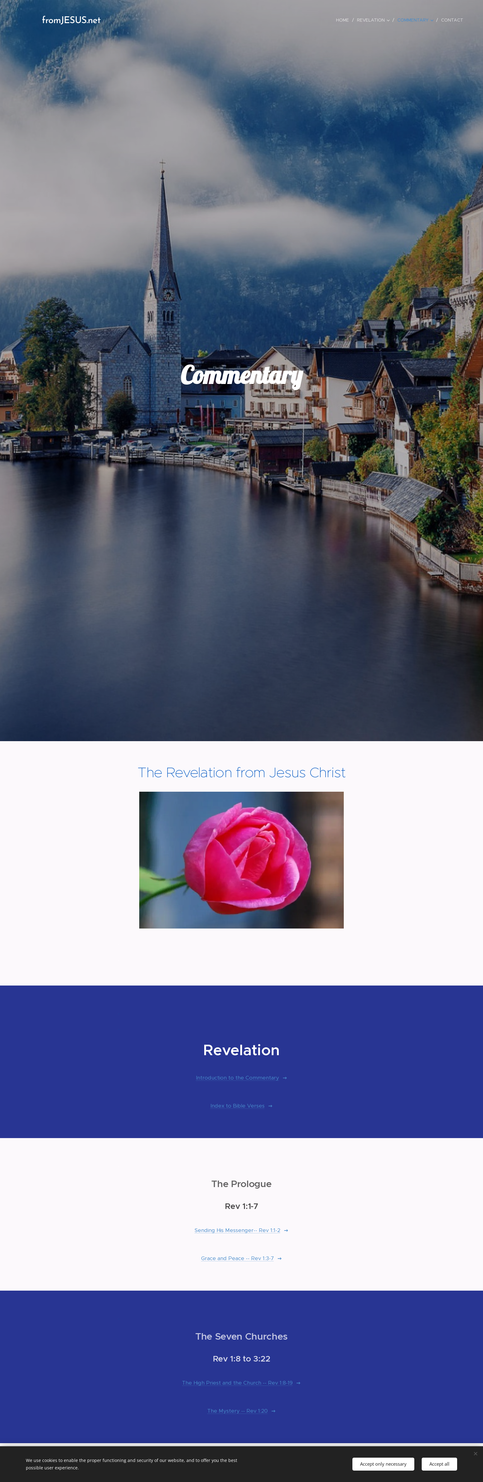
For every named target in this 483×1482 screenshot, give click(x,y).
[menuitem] (344, 20)
